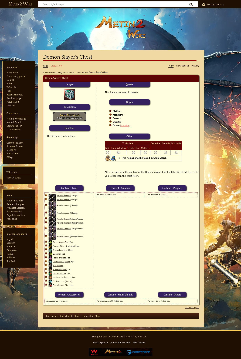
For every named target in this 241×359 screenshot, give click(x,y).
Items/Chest (65, 316)
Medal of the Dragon (61, 277)
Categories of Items (65, 72)
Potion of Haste (59, 258)
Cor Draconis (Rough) (61, 261)
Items (77, 316)
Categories (51, 316)
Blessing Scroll (59, 254)
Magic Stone (58, 265)
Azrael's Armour (63, 205)
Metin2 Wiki (20, 4)
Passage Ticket (59, 246)
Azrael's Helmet (63, 195)
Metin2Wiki (50, 72)
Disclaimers (139, 342)
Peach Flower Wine (61, 285)
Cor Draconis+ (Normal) (62, 281)
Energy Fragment (60, 250)
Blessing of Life (59, 273)
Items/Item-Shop (91, 316)
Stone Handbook (60, 269)
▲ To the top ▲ (192, 308)
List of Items (81, 72)
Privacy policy (100, 342)
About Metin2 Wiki (120, 342)
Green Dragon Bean (61, 242)
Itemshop (125, 125)
